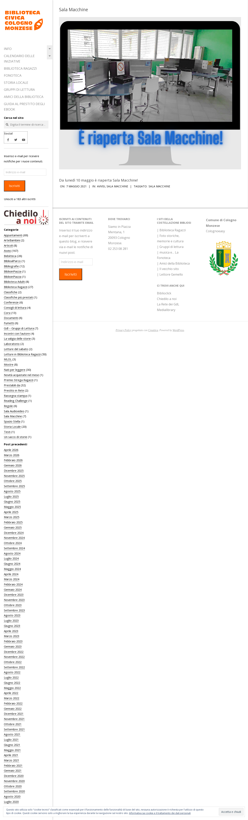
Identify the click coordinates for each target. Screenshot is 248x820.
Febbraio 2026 (13, 460)
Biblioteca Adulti (14, 282)
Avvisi (7, 251)
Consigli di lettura (15, 307)
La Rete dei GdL (168, 304)
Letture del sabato (16, 349)
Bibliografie (11, 266)
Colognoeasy (215, 231)
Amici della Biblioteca (23, 96)
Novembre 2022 (14, 657)
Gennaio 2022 (13, 708)
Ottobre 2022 (13, 662)
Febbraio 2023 (13, 641)
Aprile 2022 (11, 693)
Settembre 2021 (14, 729)
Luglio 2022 (11, 677)
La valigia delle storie (17, 338)
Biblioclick (164, 293)
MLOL (8, 359)
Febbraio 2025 (13, 522)
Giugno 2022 (12, 683)
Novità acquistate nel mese (21, 375)
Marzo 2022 (11, 698)
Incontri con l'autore (17, 333)
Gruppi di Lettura (19, 89)
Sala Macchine (13, 416)
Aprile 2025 (11, 512)
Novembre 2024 (14, 538)
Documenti (11, 318)
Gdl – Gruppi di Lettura (19, 328)
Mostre (8, 364)
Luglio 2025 (11, 496)
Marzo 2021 (11, 760)
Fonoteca (13, 75)
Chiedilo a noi (167, 299)
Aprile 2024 (11, 574)
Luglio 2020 (11, 802)
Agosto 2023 (12, 615)
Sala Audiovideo (14, 411)
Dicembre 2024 (13, 533)
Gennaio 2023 (13, 646)
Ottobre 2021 (13, 724)
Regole (8, 406)
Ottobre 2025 (13, 481)
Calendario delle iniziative (19, 59)
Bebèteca (10, 256)
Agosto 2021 (12, 734)
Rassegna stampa (15, 396)
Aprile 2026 (11, 450)
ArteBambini (12, 240)
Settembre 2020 (14, 791)
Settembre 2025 (14, 486)
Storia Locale (16, 82)
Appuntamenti (13, 235)
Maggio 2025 (12, 507)
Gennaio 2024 (13, 589)
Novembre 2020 (14, 781)
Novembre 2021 (14, 719)
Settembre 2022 (14, 667)
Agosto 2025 (12, 491)
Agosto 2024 (12, 553)
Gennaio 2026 (13, 465)
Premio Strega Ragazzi (18, 380)
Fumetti (9, 323)
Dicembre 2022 (13, 652)
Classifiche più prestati (18, 297)
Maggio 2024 (12, 569)
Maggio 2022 (12, 688)
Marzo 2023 (11, 636)
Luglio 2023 (11, 620)
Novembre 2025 (14, 476)
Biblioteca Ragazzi (20, 68)
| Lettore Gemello (170, 274)
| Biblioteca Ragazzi (171, 230)
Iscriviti (14, 185)
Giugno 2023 (12, 626)
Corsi (7, 313)
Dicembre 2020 (13, 776)
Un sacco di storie (15, 437)
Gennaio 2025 (13, 527)
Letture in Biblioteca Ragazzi (22, 354)
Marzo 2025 (11, 517)
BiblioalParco (12, 261)
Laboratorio (12, 344)
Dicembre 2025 (13, 470)
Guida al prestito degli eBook (24, 107)
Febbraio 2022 (13, 703)
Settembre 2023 (14, 610)
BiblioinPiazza (12, 271)
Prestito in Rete (14, 390)
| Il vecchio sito (168, 269)
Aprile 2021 (11, 755)
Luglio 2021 (11, 739)
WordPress (178, 330)
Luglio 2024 (11, 558)
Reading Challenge (16, 401)
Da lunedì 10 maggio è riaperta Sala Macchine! (98, 180)
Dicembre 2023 (13, 594)
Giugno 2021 (12, 745)
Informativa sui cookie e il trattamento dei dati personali (160, 813)
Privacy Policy (123, 330)
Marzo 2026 (11, 455)
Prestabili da (12, 385)
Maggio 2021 (12, 750)
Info (8, 48)
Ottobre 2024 (13, 543)
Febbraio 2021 (13, 765)
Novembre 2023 (14, 600)
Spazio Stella (12, 421)
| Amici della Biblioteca (173, 263)
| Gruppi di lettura (170, 247)
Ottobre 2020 (13, 786)
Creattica (153, 330)
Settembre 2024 (14, 548)
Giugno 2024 (12, 564)
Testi (7, 432)
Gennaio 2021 (13, 770)
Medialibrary (166, 310)
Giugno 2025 (12, 501)
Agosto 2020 (12, 796)
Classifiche (10, 292)
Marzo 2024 (11, 579)
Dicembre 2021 (13, 713)
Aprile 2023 (11, 631)
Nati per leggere (14, 370)
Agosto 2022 (12, 672)
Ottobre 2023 (13, 605)
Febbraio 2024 (13, 584)
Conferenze (11, 302)
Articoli (8, 245)
